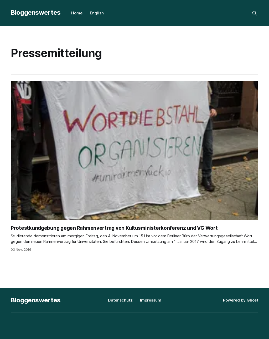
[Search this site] (254, 13)
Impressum (150, 300)
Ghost (252, 300)
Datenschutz (120, 300)
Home (76, 12)
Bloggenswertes (36, 12)
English (97, 12)
